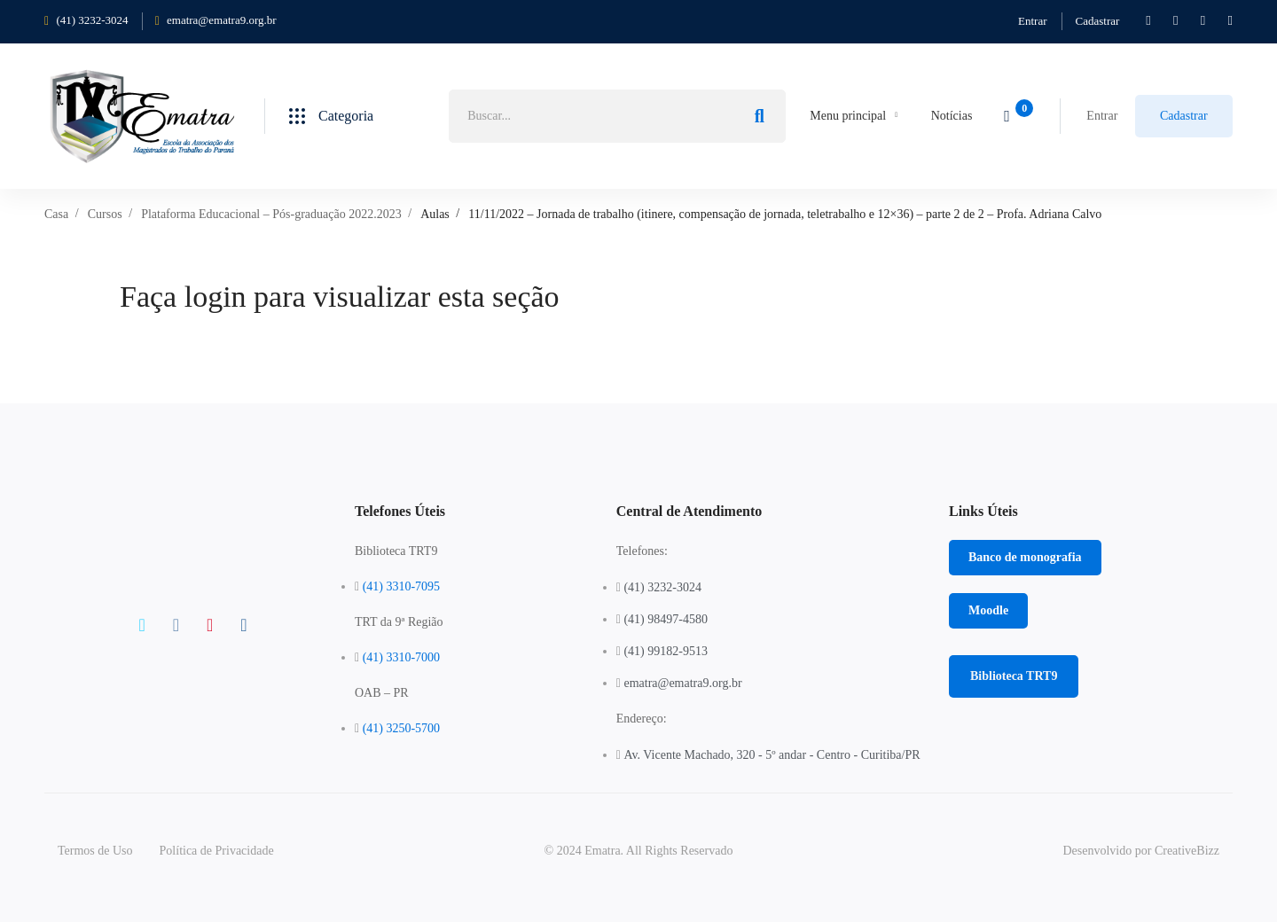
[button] (1025, 557)
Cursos (105, 214)
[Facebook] (176, 625)
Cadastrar (1098, 20)
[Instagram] (209, 625)
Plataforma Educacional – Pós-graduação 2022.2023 (271, 214)
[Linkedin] (243, 625)
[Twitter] (141, 625)
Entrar (1032, 20)
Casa (56, 214)
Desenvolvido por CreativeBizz (1140, 850)
